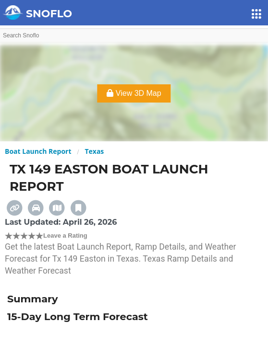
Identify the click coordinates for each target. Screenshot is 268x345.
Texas (94, 151)
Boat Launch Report (38, 151)
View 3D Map (134, 93)
